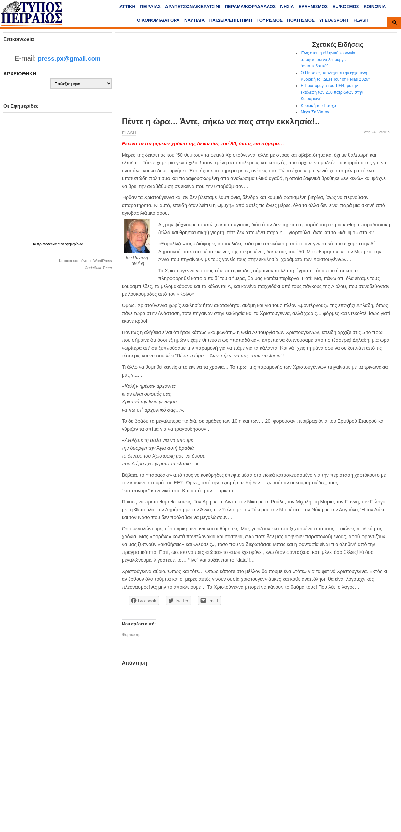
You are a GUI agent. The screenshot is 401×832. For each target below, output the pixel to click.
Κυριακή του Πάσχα (318, 105)
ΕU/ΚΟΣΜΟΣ (345, 6)
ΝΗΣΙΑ (287, 6)
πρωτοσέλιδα (47, 244)
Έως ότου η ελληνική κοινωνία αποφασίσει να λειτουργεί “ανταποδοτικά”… (328, 59)
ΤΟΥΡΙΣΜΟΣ (270, 20)
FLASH (360, 20)
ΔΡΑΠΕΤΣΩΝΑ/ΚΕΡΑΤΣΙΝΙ (192, 6)
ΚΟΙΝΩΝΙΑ (375, 6)
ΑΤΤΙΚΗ (127, 6)
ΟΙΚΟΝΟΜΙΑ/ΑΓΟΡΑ (158, 20)
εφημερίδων (74, 244)
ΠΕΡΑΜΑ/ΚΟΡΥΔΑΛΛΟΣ (250, 6)
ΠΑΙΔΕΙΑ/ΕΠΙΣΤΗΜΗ (230, 20)
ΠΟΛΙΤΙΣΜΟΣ (301, 20)
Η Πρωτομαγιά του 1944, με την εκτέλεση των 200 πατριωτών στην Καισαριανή (332, 92)
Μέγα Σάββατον (315, 112)
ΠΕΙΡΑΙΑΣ (150, 6)
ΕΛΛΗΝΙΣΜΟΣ (313, 6)
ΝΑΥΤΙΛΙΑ (194, 20)
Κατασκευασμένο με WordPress (85, 261)
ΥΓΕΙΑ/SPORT (334, 20)
